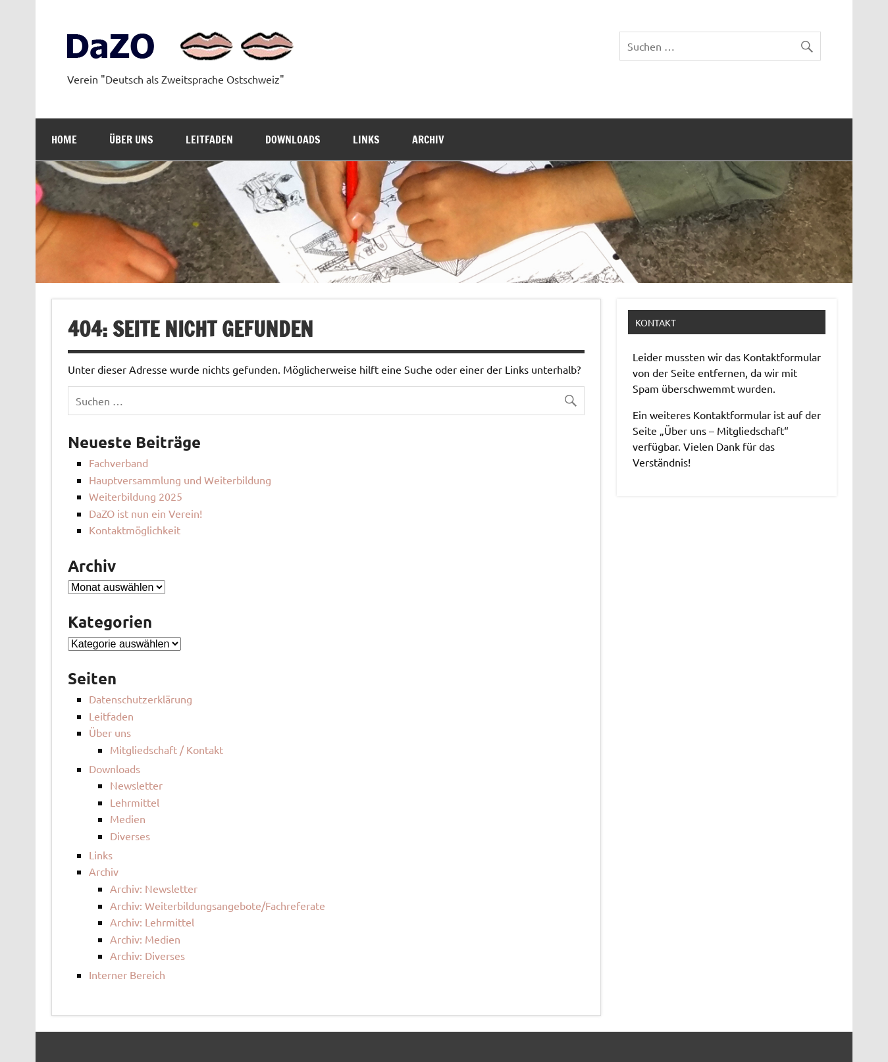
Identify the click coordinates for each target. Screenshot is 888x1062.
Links (366, 139)
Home (64, 139)
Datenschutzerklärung (140, 698)
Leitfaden (209, 139)
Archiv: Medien (145, 939)
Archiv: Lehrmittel (152, 921)
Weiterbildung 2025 (135, 496)
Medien (127, 818)
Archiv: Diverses (147, 955)
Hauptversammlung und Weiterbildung (180, 479)
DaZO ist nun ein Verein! (145, 513)
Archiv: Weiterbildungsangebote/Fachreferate (217, 905)
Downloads (293, 139)
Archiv (428, 139)
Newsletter (136, 785)
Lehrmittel (134, 802)
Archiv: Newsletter (153, 888)
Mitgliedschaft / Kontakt (166, 749)
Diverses (130, 835)
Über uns (131, 139)
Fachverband (118, 462)
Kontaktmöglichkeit (134, 529)
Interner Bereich (127, 974)
